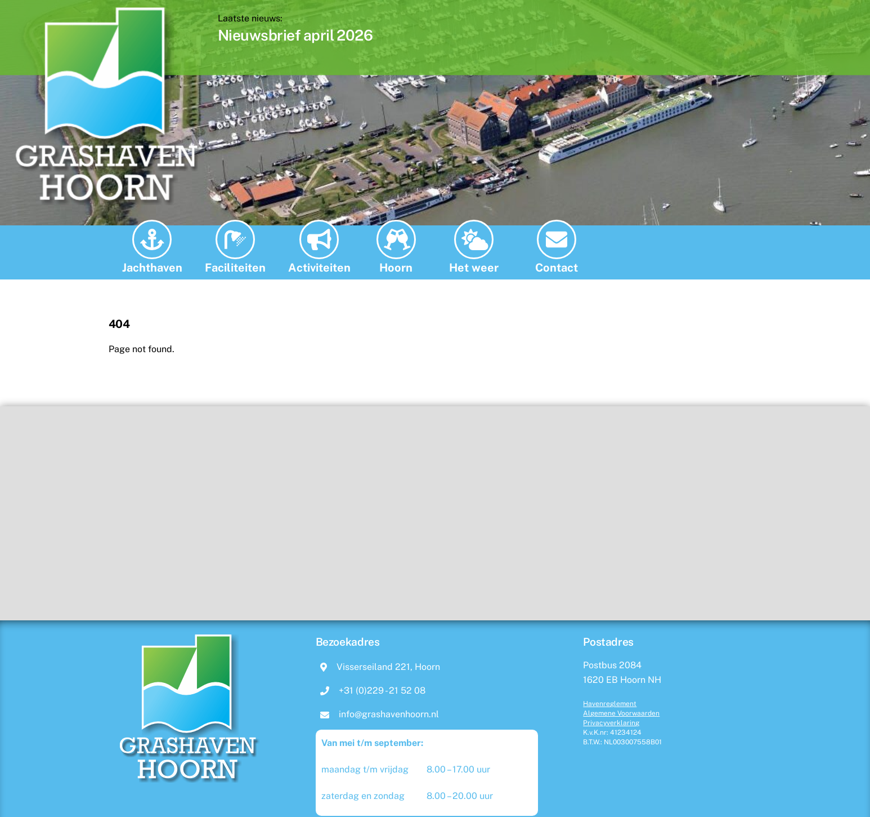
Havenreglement (609, 704)
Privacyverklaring (611, 723)
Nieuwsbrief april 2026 (331, 35)
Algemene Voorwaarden (621, 713)
